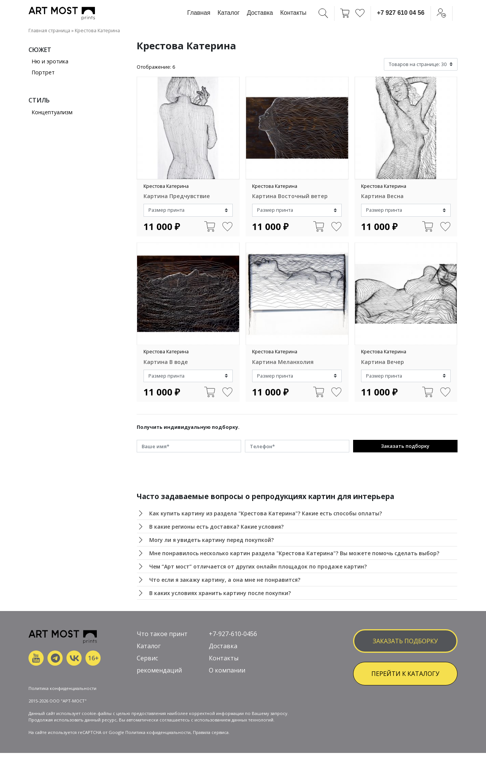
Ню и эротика (50, 61)
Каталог (229, 12)
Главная (198, 12)
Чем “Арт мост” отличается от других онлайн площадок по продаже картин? (258, 566)
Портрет (43, 72)
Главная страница (49, 30)
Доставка (260, 12)
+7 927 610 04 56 (400, 12)
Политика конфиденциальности (62, 688)
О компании (227, 670)
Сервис (147, 658)
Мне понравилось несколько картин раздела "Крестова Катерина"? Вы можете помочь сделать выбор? (294, 553)
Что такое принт (162, 634)
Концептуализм (52, 112)
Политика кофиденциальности (158, 732)
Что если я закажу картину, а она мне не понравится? (224, 579)
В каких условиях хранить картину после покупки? (220, 593)
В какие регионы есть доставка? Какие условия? (216, 526)
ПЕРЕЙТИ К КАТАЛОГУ (405, 673)
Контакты (293, 12)
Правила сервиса (211, 732)
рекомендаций (159, 670)
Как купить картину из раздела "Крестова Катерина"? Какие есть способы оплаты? (265, 513)
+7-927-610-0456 (233, 634)
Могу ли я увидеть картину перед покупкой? (211, 539)
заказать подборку (405, 641)
